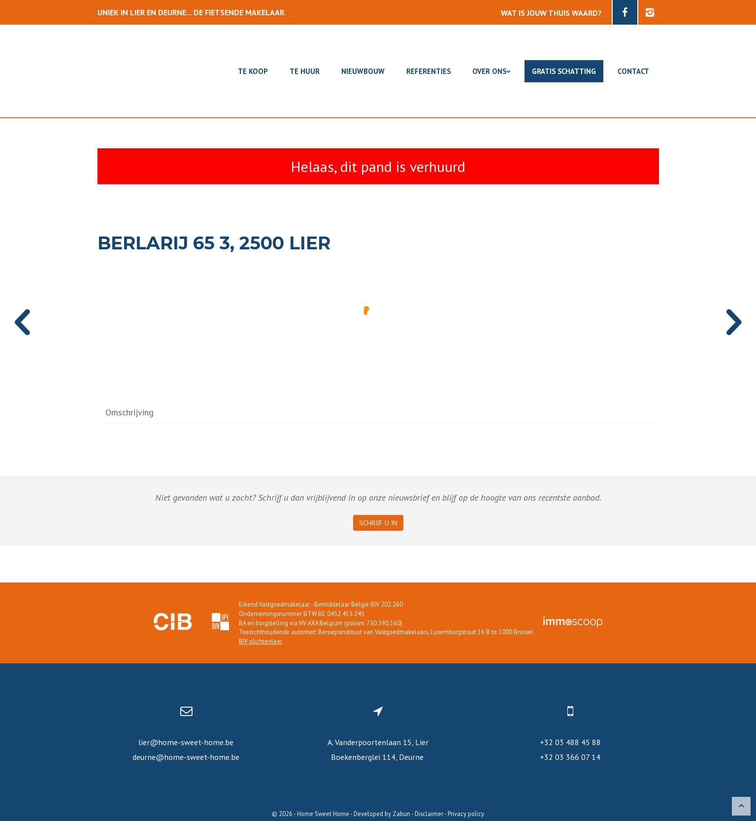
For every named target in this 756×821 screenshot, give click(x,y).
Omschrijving (129, 412)
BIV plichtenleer (260, 641)
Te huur (305, 71)
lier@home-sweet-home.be (185, 742)
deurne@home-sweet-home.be (185, 757)
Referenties (428, 71)
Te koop (253, 71)
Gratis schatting (564, 71)
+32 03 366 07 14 (570, 757)
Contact (633, 71)
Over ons (491, 71)
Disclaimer (429, 814)
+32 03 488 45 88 (570, 742)
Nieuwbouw (363, 71)
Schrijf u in (378, 522)
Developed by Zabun (382, 814)
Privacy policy (466, 814)
